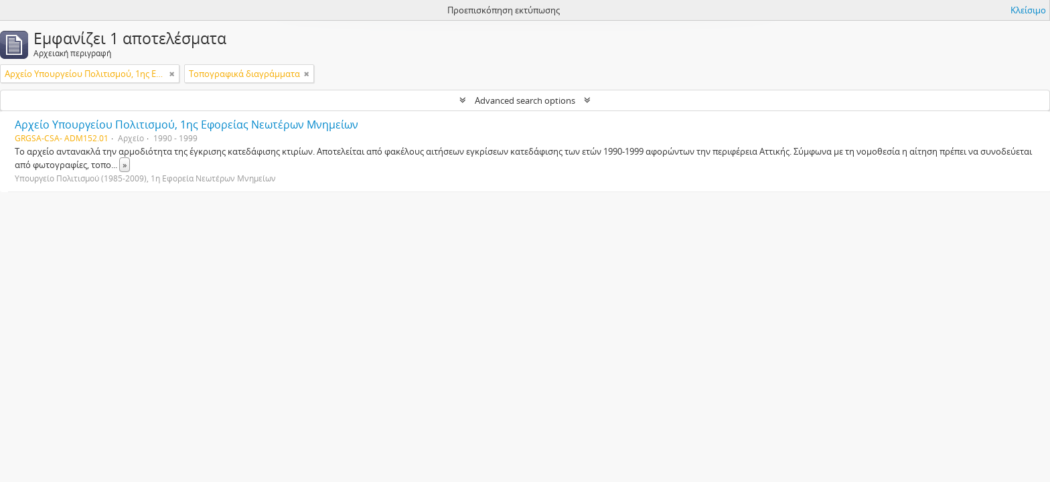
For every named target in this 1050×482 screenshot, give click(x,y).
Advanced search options (525, 100)
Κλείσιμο (1028, 10)
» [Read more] (125, 165)
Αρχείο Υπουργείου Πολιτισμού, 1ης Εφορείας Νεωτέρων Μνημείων (186, 124)
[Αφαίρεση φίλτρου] (172, 73)
